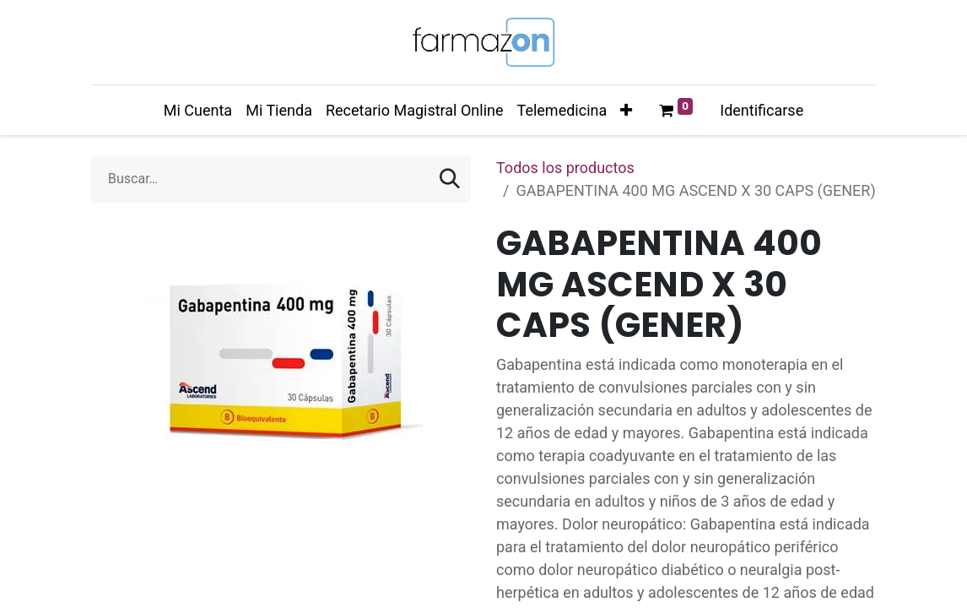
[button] (626, 110)
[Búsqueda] (450, 179)
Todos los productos (565, 167)
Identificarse (761, 110)
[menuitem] (198, 110)
